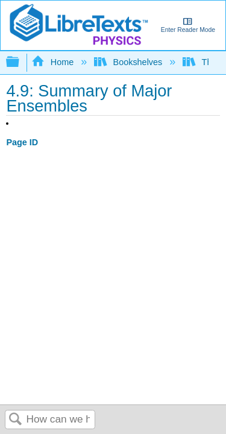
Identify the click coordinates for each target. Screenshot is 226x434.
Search (16, 419)
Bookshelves (129, 62)
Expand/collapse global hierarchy (20, 62)
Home (53, 62)
